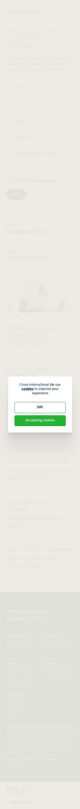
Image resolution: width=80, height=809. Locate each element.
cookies (28, 389)
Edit (40, 407)
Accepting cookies (40, 420)
